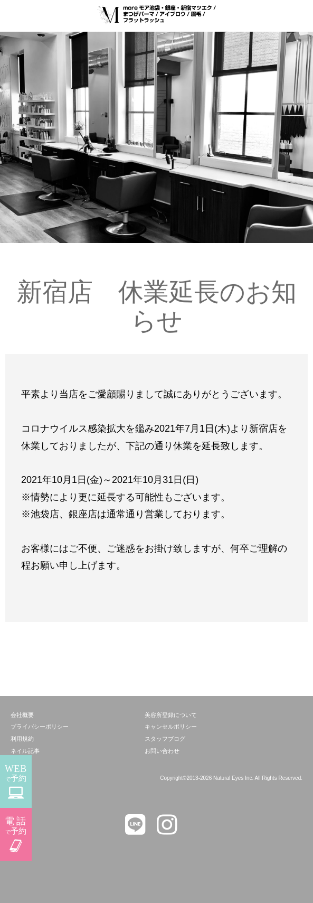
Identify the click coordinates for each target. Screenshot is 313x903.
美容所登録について (171, 715)
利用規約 (22, 739)
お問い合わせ (162, 751)
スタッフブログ (165, 739)
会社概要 (22, 715)
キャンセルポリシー (171, 726)
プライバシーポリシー (40, 726)
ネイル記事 (25, 751)
